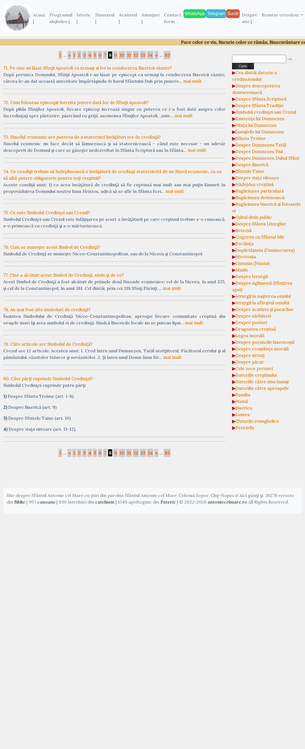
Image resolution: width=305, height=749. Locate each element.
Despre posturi (251, 322)
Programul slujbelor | (60, 18)
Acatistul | (128, 18)
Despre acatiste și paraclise (264, 309)
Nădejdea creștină (254, 184)
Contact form (172, 18)
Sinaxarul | (104, 18)
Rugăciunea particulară (259, 191)
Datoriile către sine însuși (262, 381)
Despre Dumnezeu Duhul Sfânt (267, 158)
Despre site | (249, 18)
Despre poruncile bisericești (264, 342)
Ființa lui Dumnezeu (255, 125)
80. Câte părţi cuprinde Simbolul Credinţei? (48, 378)
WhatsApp (195, 13)
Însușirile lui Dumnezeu (259, 132)
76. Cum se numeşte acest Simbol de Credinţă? (51, 247)
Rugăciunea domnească (259, 197)
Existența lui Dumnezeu (259, 118)
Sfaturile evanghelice (257, 421)
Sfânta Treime (250, 138)
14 (150, 55)
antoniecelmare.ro (227, 502)
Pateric (168, 502)
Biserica (243, 408)
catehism (104, 502)
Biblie (19, 502)
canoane (46, 502)
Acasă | (39, 18)
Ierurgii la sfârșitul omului (262, 302)
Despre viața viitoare (257, 178)
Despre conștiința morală (262, 348)
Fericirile (244, 427)
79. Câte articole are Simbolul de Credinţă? (47, 344)
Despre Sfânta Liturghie (260, 224)
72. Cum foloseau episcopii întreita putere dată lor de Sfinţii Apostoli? (75, 102)
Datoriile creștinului (256, 375)
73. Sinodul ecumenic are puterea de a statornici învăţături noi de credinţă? (82, 137)
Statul (241, 401)
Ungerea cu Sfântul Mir (259, 237)
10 (122, 55)
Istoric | (84, 18)
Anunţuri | (151, 18)
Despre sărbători (253, 316)
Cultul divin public (253, 217)
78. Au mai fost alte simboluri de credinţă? (47, 309)
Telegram (216, 13)
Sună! (233, 13)
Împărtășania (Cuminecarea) (265, 250)
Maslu (241, 270)
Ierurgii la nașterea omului (263, 296)
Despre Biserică (251, 164)
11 (129, 55)
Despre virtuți (249, 355)
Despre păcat (249, 362)
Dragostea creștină (255, 329)
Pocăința (244, 243)
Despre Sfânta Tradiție (259, 105)
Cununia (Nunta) (252, 263)
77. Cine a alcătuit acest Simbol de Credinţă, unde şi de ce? (63, 275)
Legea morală (249, 335)
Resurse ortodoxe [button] (280, 15)
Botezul (243, 230)
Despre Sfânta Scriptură (260, 99)
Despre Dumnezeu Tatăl (260, 145)
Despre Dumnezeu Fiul (259, 151)
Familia (242, 395)
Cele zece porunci (254, 368)
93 (167, 55)
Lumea (242, 414)
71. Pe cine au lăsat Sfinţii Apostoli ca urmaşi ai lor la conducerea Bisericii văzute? (87, 68)
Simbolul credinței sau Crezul (265, 112)
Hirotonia (245, 256)
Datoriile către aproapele (262, 388)
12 (136, 55)
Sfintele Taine (249, 171)
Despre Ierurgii (251, 276)
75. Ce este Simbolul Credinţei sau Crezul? (46, 212)
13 (143, 55)
